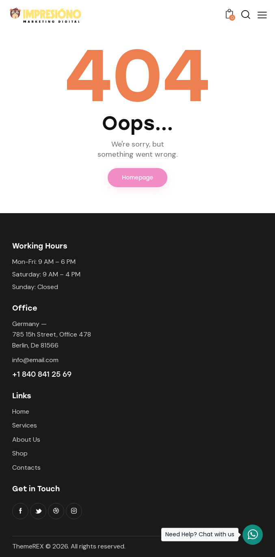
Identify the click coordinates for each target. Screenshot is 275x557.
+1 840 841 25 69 (41, 374)
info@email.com (35, 360)
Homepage (137, 177)
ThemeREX (28, 546)
